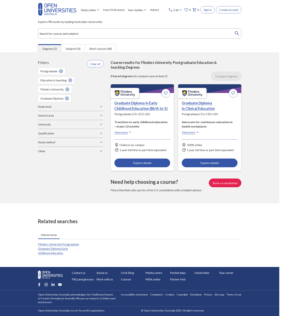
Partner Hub (178, 279)
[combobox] (139, 33)
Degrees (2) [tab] (49, 48)
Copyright (182, 294)
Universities (201, 272)
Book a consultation (225, 183)
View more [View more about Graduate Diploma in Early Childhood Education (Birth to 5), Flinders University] (123, 132)
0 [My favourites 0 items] (187, 10)
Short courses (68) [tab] (100, 48)
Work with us (104, 279)
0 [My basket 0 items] (195, 10)
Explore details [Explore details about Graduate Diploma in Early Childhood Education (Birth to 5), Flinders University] (142, 163)
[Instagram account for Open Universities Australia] (46, 284)
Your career (226, 272)
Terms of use (233, 294)
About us (102, 272)
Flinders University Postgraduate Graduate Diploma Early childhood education (58, 248)
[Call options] (175, 9)
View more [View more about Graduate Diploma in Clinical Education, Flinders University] (191, 132)
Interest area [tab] (49, 234)
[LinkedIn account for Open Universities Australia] (53, 284)
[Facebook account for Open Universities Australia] (39, 284)
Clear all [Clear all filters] (95, 64)
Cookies (170, 294)
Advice (154, 9)
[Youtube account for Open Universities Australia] (59, 284)
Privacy (208, 294)
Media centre (153, 272)
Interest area (70, 115)
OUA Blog (127, 272)
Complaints (156, 294)
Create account (228, 9)
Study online (90, 10)
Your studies (137, 10)
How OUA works (114, 9)
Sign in (208, 9)
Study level (70, 106)
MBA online (152, 279)
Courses (126, 279)
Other (70, 151)
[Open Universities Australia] (57, 14)
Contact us (78, 272)
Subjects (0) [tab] (73, 48)
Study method (70, 142)
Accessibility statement (134, 294)
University (70, 124)
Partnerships (178, 272)
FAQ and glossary (83, 279)
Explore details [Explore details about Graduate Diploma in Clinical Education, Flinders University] (209, 163)
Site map (219, 294)
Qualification (70, 133)
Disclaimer (196, 294)
